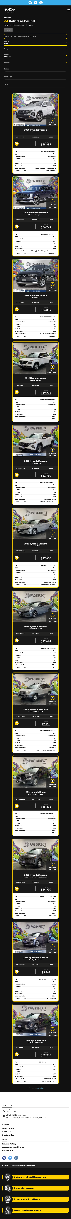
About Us (6, 1132)
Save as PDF (7, 1150)
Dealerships (8, 1135)
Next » (40, 1088)
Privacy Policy (9, 1144)
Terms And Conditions (13, 1147)
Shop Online (8, 1128)
